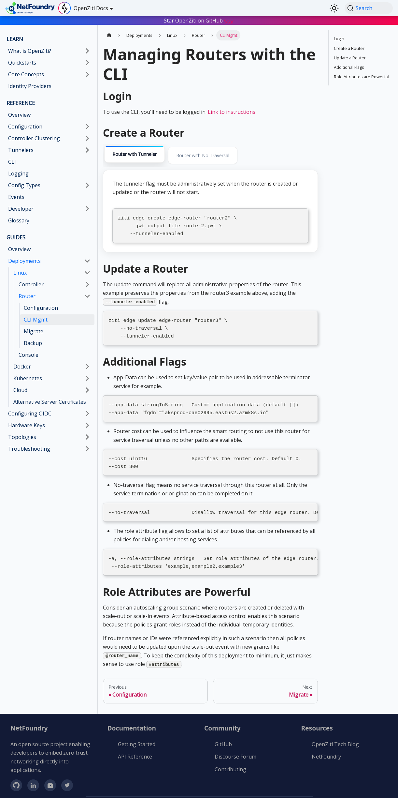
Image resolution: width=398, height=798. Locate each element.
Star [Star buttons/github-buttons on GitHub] (229, 21)
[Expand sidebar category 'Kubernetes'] (87, 378)
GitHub (223, 735)
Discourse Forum (235, 748)
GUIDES (16, 237)
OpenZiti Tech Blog (335, 735)
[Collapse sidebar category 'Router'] (87, 296)
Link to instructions (231, 111)
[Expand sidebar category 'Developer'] (87, 208)
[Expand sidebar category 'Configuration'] (87, 126)
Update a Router (350, 58)
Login (339, 38)
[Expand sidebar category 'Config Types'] (87, 185)
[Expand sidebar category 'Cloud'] (87, 390)
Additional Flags (349, 67)
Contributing (230, 760)
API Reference (135, 748)
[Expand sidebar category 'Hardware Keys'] (87, 425)
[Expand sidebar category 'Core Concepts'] (87, 74)
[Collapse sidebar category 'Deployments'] (87, 261)
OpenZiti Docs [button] (91, 8)
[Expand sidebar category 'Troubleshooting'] (87, 449)
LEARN (15, 39)
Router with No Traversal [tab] (202, 155)
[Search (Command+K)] (369, 8)
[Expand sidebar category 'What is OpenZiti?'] (87, 51)
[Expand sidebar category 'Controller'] (87, 284)
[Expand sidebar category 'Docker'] (87, 366)
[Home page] (109, 35)
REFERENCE (21, 103)
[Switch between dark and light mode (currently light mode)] (334, 8)
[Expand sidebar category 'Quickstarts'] (87, 62)
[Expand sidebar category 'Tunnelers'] (87, 150)
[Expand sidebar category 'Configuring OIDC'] (87, 413)
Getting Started (136, 735)
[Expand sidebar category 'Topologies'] (87, 437)
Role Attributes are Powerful (361, 77)
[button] (49, 138)
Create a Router (349, 48)
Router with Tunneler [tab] (134, 154)
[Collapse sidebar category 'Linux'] (87, 272)
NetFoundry (326, 748)
